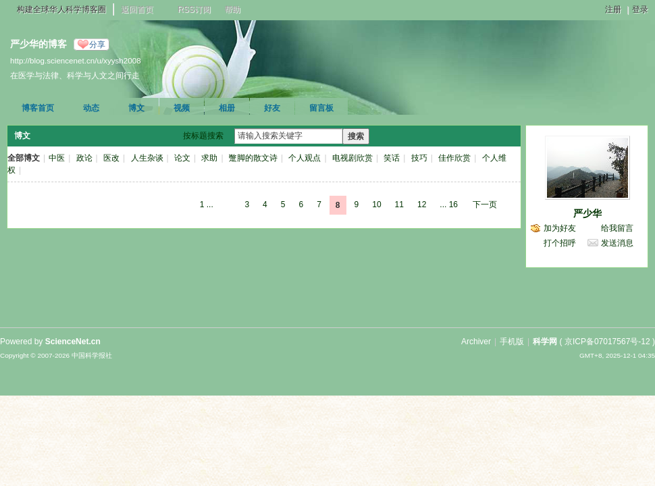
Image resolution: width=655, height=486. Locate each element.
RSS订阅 (194, 9)
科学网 (545, 341)
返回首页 (137, 9)
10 (376, 204)
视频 (182, 108)
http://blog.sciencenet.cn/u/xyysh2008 (75, 60)
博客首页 (38, 108)
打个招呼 (560, 243)
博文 (136, 108)
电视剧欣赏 (352, 158)
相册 (227, 108)
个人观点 (304, 158)
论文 (182, 158)
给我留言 (617, 228)
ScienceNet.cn (73, 341)
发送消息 (617, 243)
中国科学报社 (92, 355)
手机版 (512, 341)
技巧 (419, 158)
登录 (640, 9)
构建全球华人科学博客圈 (61, 9)
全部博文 (23, 158)
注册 (613, 9)
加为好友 (560, 228)
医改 (111, 158)
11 (399, 204)
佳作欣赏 (454, 158)
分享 (97, 44)
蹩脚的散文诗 (253, 158)
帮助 (232, 9)
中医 (57, 158)
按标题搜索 (203, 135)
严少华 (587, 213)
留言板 (321, 108)
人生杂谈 (147, 158)
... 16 (449, 204)
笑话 (392, 158)
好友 (272, 108)
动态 (91, 108)
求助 (209, 158)
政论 (84, 158)
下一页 (485, 204)
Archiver (476, 341)
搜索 (356, 136)
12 (421, 204)
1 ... (206, 204)
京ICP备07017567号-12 (607, 341)
